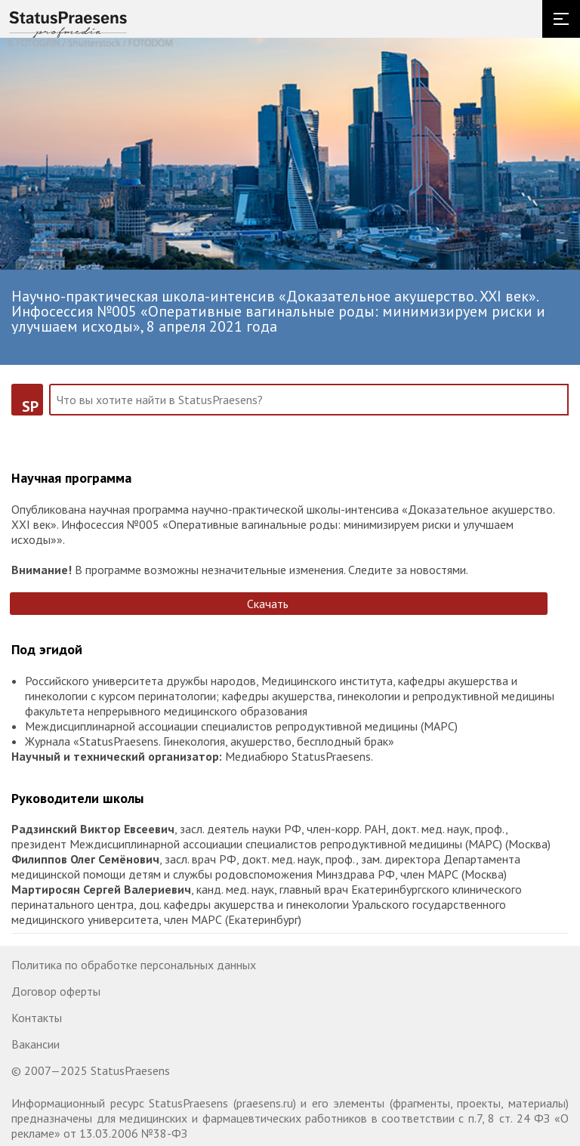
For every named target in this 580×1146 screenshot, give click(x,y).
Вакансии (35, 1044)
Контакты (36, 1017)
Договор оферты (55, 991)
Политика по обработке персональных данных (133, 964)
